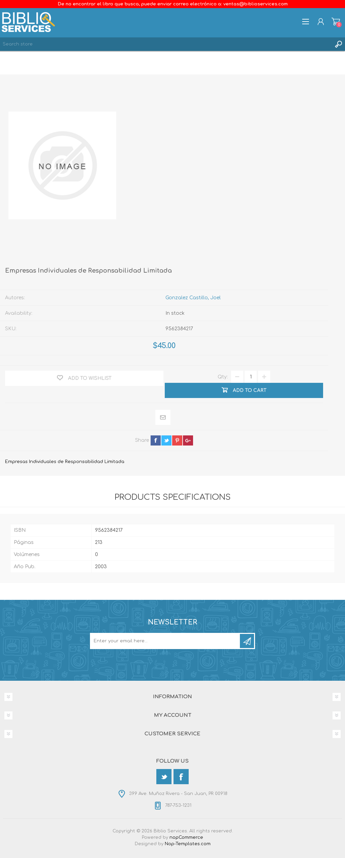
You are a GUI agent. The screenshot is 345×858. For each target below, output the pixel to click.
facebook (156, 440)
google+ (188, 440)
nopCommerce (186, 837)
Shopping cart (335, 21)
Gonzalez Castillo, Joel (193, 297)
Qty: (223, 376)
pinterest (177, 440)
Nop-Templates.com (188, 843)
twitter (166, 440)
